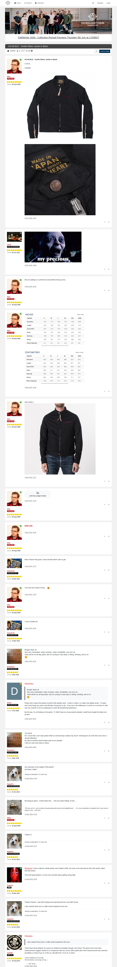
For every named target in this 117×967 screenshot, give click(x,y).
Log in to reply (104, 51)
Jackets (12, 51)
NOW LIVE (28, 526)
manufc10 (10, 571)
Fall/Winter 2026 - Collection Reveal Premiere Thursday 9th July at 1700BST (58, 37)
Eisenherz (11, 667)
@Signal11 (28, 868)
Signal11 (10, 784)
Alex (8, 76)
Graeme (10, 885)
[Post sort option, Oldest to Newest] (96, 51)
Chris (9, 245)
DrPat (9, 703)
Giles (9, 818)
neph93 (10, 953)
